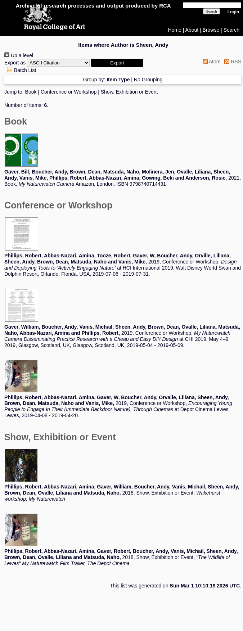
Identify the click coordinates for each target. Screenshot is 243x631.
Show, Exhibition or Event (129, 92)
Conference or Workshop (68, 92)
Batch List (20, 70)
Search (231, 30)
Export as (15, 63)
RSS (231, 61)
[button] (117, 63)
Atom (210, 61)
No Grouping (148, 79)
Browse (211, 30)
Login (233, 11)
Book (31, 92)
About (192, 30)
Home (174, 30)
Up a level (18, 55)
